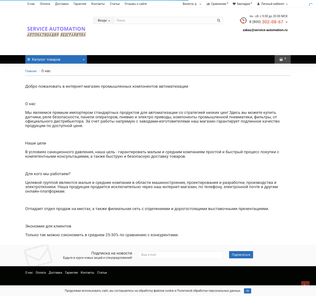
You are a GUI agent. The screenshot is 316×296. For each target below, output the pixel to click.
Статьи (115, 4)
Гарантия (80, 4)
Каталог (56, 58)
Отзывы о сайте (136, 4)
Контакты (98, 4)
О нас (31, 4)
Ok (247, 290)
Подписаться (241, 254)
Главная (31, 71)
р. (192, 4)
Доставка (61, 4)
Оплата (45, 4)
